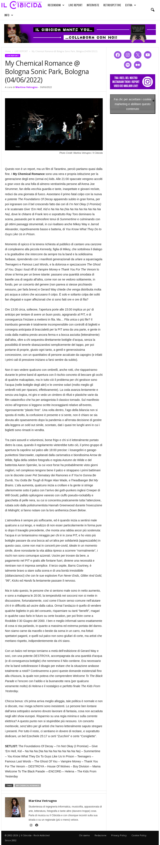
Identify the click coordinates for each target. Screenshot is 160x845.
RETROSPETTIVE (112, 5)
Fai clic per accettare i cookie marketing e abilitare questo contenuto (132, 103)
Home (8, 51)
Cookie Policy (138, 835)
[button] (152, 10)
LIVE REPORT (75, 5)
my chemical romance (27, 785)
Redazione (100, 835)
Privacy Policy (119, 835)
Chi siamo (84, 835)
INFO (8, 15)
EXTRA (130, 5)
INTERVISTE (93, 5)
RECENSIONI (56, 5)
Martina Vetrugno (26, 87)
